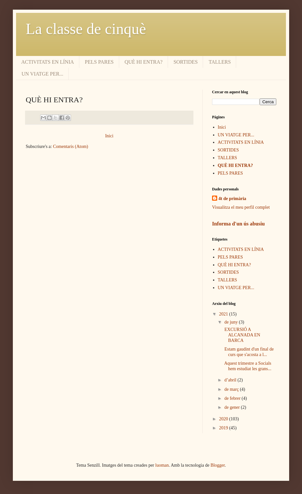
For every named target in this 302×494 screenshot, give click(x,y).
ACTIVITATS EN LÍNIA (47, 62)
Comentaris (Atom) (70, 146)
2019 (224, 427)
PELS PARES (99, 62)
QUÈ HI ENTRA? (144, 62)
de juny (231, 322)
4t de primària (232, 198)
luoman (162, 465)
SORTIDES (185, 62)
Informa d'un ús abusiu (238, 224)
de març (232, 389)
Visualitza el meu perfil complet (241, 207)
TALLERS (220, 62)
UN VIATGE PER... (42, 74)
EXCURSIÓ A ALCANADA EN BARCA (241, 335)
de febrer (233, 398)
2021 (224, 314)
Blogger (217, 465)
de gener (232, 407)
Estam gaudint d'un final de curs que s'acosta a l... (248, 352)
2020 (224, 418)
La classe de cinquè (86, 28)
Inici (109, 135)
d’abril (230, 380)
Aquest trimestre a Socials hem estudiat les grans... (247, 366)
